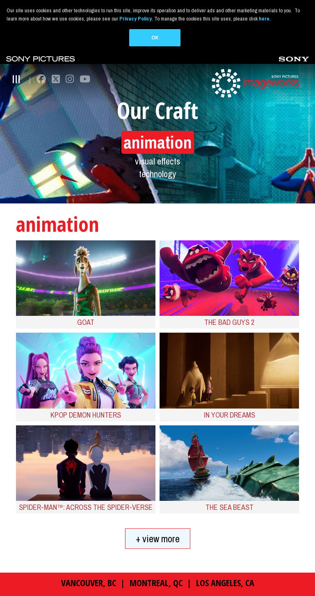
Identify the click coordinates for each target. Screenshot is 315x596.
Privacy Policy (135, 18)
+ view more (158, 538)
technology (157, 174)
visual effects (157, 161)
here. (265, 18)
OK (154, 37)
